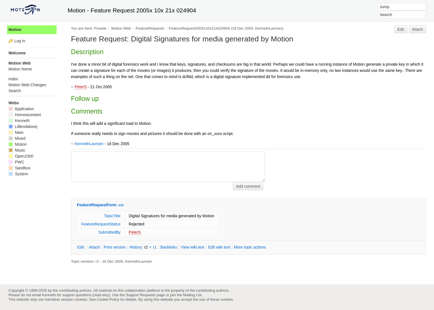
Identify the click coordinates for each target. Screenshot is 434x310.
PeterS (81, 87)
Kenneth (19, 120)
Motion (14, 29)
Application (21, 109)
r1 (155, 247)
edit (121, 205)
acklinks (168, 247)
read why (101, 295)
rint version (115, 247)
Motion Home (20, 69)
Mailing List (192, 295)
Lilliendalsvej (22, 126)
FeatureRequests (150, 28)
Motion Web (121, 28)
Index (13, 79)
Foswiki (100, 28)
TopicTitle (112, 216)
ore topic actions (250, 247)
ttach (94, 247)
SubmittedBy (109, 232)
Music (16, 150)
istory (136, 247)
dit (81, 247)
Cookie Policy (108, 299)
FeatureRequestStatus (101, 224)
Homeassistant (24, 114)
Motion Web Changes (27, 85)
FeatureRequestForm (97, 205)
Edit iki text (219, 247)
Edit (400, 29)
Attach (417, 29)
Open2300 (20, 156)
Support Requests (140, 295)
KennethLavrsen (268, 28)
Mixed (16, 138)
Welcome (17, 53)
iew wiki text (192, 247)
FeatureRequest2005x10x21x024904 (199, 28)
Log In (19, 41)
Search (14, 90)
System (18, 174)
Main (15, 132)
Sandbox (19, 168)
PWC (16, 162)
